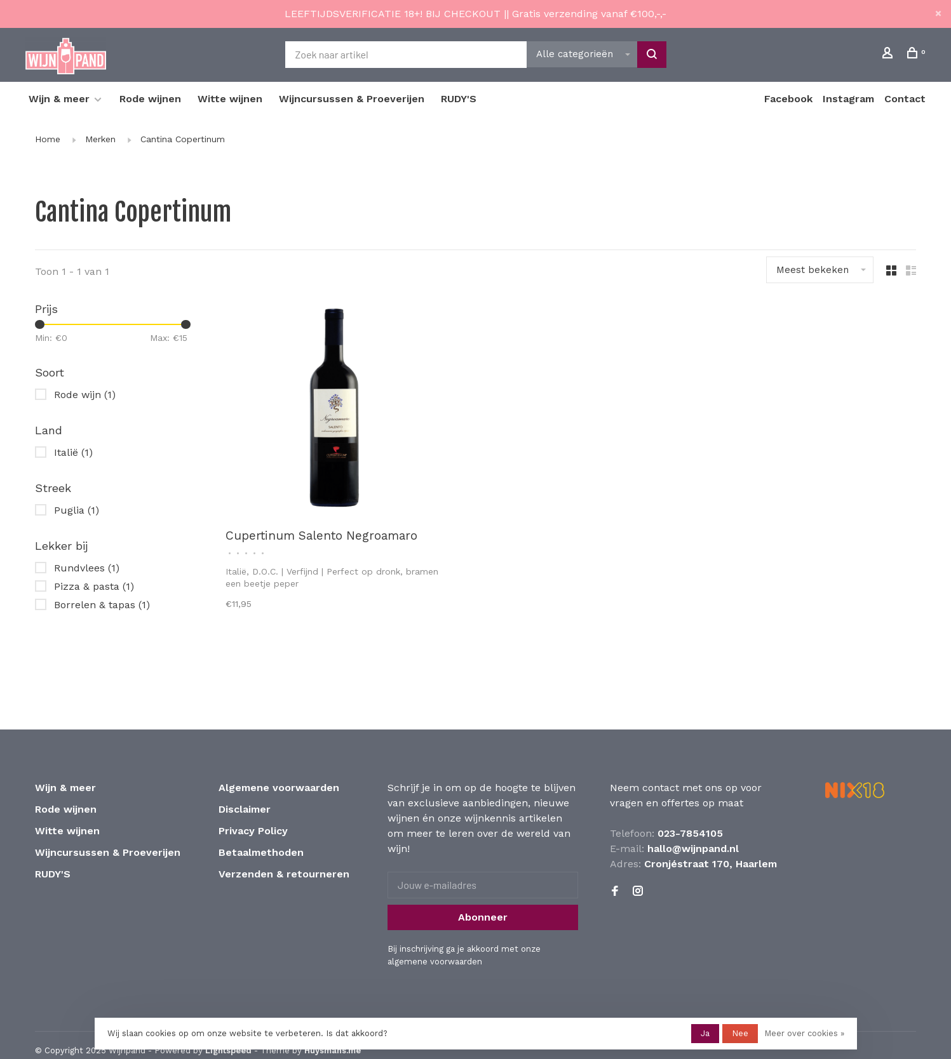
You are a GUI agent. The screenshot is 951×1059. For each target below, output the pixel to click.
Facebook (788, 99)
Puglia (76, 510)
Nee (740, 1033)
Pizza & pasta (94, 586)
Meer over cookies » (804, 1033)
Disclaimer (245, 809)
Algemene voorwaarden (279, 788)
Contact (905, 99)
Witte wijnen (230, 99)
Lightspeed (228, 1050)
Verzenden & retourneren (284, 874)
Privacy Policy (253, 831)
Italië (73, 452)
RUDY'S (458, 99)
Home (47, 139)
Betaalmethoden (261, 852)
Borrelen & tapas (102, 605)
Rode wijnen (150, 99)
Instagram (848, 99)
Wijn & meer (59, 99)
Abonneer (483, 917)
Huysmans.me (332, 1050)
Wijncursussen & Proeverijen (351, 99)
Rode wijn (85, 395)
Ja (705, 1033)
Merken (100, 139)
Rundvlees (86, 568)
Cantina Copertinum (182, 139)
